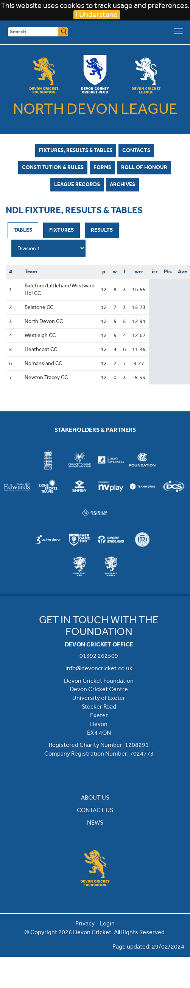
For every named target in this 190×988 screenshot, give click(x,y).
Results (102, 230)
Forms (102, 167)
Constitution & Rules (53, 167)
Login (107, 923)
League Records (77, 184)
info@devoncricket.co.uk (98, 668)
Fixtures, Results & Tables (75, 150)
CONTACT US (95, 810)
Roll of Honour (144, 167)
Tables (23, 230)
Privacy (85, 923)
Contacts (136, 150)
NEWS (95, 822)
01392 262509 (98, 655)
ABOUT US (95, 797)
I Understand (97, 14)
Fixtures (61, 230)
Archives (122, 184)
